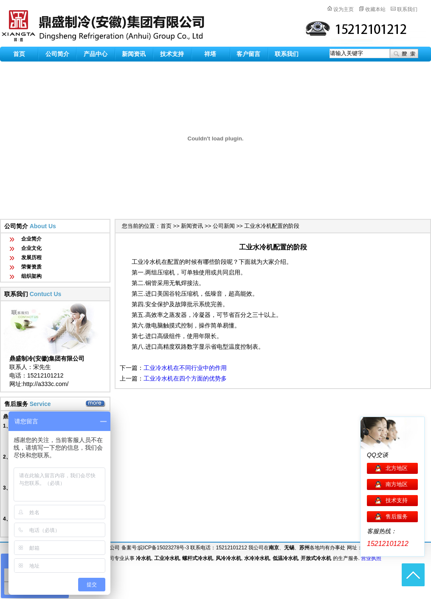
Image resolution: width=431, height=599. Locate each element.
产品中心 (95, 53)
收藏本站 (375, 9)
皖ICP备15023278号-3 (163, 548)
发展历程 (31, 257)
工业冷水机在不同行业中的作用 (185, 367)
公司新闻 (224, 226)
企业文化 (31, 248)
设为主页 (343, 9)
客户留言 (248, 53)
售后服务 (397, 516)
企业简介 (31, 239)
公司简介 (57, 53)
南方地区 (397, 484)
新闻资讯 (134, 53)
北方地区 (397, 468)
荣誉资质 (31, 267)
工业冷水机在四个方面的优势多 (185, 378)
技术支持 (172, 53)
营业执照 (371, 558)
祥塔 (210, 53)
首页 (19, 53)
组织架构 (31, 276)
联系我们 (407, 9)
